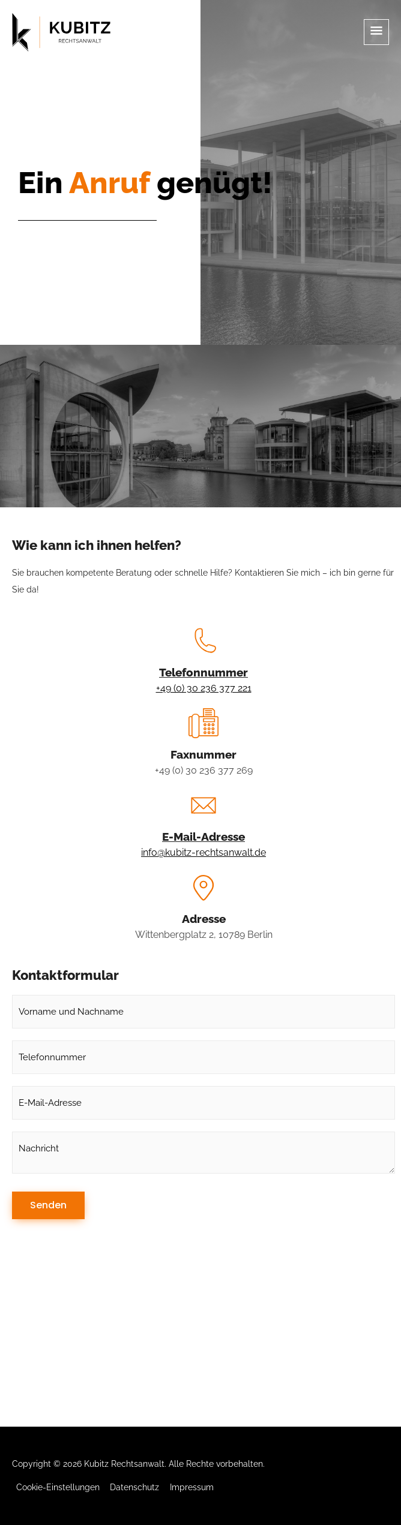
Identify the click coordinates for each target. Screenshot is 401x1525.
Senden (48, 1205)
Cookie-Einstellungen (58, 1487)
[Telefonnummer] (203, 641)
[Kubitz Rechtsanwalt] (61, 32)
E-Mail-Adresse (203, 836)
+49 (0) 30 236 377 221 (204, 688)
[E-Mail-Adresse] (203, 805)
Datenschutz (134, 1487)
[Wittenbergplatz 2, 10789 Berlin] (200, 1337)
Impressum (192, 1487)
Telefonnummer (203, 672)
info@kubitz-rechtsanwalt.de (203, 852)
